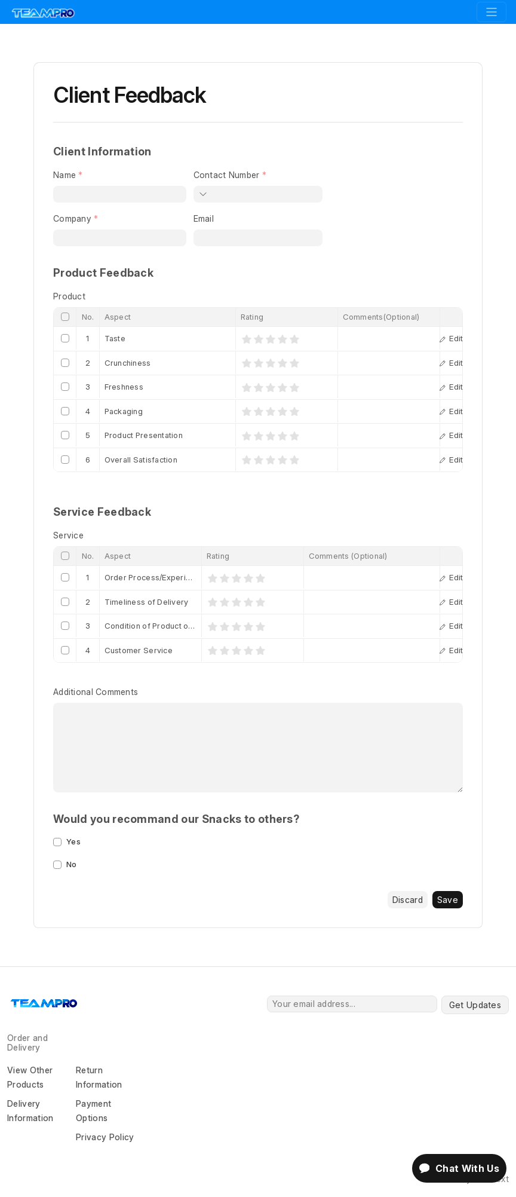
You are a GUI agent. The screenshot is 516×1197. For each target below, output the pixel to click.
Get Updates (475, 1005)
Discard (407, 900)
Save (447, 900)
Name (64, 175)
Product (69, 296)
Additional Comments (95, 692)
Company (72, 218)
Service (68, 535)
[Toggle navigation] (491, 12)
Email (204, 218)
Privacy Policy (105, 1137)
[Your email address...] (352, 1004)
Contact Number (227, 175)
